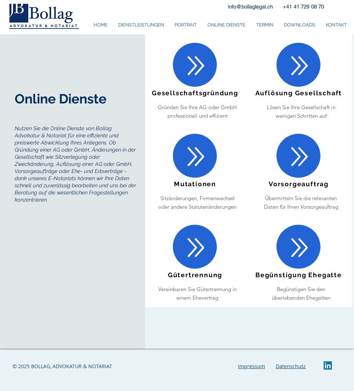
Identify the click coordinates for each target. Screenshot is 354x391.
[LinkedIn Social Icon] (328, 365)
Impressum (251, 366)
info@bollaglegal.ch (250, 7)
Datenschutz (291, 366)
